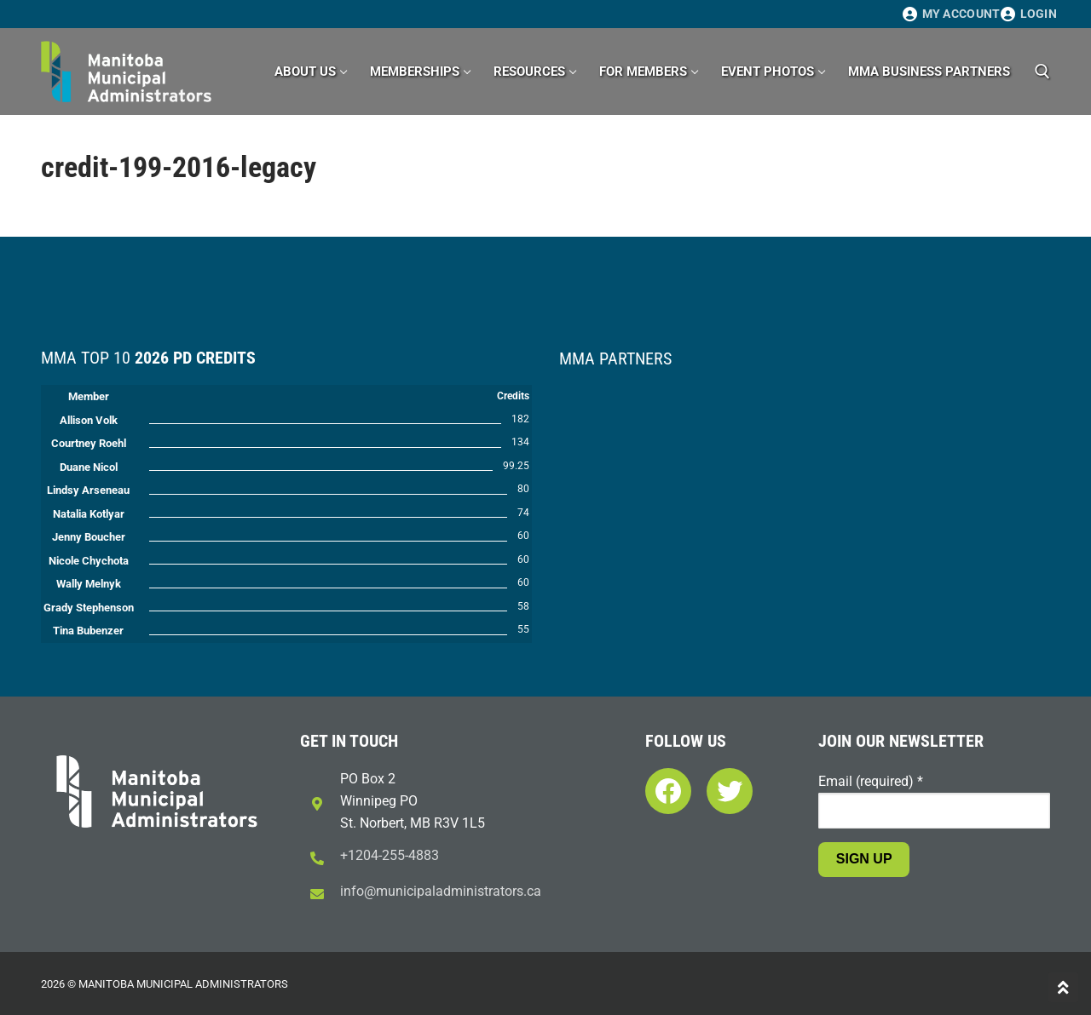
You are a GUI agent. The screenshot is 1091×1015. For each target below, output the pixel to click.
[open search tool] (1042, 71)
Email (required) (870, 781)
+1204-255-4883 (389, 855)
